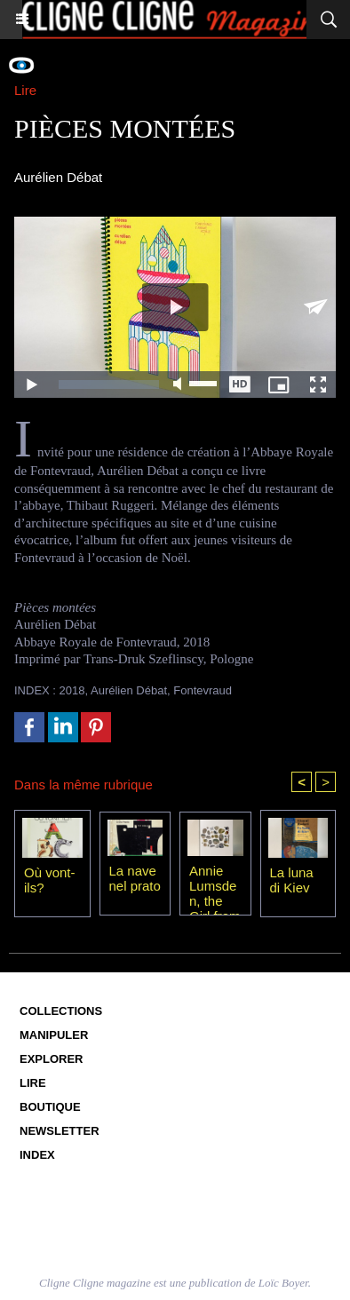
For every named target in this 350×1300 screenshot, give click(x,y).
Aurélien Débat (129, 690)
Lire (33, 1083)
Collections (61, 1011)
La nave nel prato (135, 878)
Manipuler (54, 1035)
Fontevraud (202, 690)
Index (37, 1154)
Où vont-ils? (50, 880)
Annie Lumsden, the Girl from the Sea (215, 885)
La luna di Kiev (292, 880)
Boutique (50, 1107)
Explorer (52, 1059)
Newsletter (59, 1131)
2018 (72, 690)
